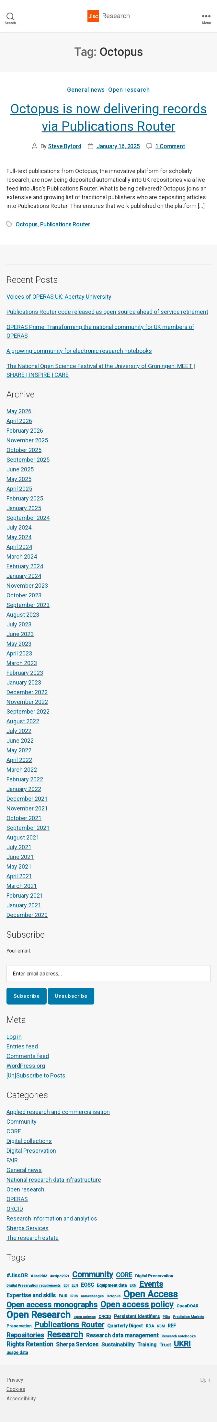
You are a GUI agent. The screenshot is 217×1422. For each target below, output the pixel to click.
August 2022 (22, 721)
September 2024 (28, 517)
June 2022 (20, 740)
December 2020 (27, 915)
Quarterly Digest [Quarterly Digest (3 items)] (125, 1326)
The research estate (32, 1237)
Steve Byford (64, 146)
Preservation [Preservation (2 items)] (18, 1326)
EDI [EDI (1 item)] (66, 1285)
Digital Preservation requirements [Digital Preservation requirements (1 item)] (33, 1285)
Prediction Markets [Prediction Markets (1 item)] (188, 1317)
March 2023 (21, 663)
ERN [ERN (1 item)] (133, 1285)
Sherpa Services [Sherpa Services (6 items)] (77, 1344)
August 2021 (22, 837)
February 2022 (24, 779)
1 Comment (170, 146)
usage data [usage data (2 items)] (17, 1352)
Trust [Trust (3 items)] (165, 1345)
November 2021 (27, 808)
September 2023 (28, 605)
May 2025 (18, 479)
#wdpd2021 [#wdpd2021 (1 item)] (59, 1276)
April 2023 (19, 653)
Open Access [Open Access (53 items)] (150, 1294)
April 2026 (19, 420)
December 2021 (27, 798)
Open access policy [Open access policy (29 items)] (137, 1304)
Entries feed (22, 1046)
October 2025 (23, 450)
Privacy (14, 1380)
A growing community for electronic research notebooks (79, 350)
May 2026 (18, 411)
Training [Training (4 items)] (146, 1345)
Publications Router (65, 224)
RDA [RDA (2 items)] (150, 1326)
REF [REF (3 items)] (172, 1326)
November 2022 (27, 701)
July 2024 (18, 527)
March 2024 (21, 556)
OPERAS (17, 1199)
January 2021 (23, 905)
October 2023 (23, 595)
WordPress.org (25, 1065)
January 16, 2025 (118, 146)
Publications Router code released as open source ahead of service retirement (107, 311)
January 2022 (23, 789)
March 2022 (21, 769)
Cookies (15, 1389)
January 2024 (23, 575)
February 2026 (24, 430)
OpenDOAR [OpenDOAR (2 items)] (187, 1306)
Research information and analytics (51, 1218)
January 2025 (23, 508)
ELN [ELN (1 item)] (75, 1285)
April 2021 (19, 876)
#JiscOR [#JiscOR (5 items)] (17, 1275)
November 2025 (27, 440)
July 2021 (18, 847)
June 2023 (20, 634)
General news (86, 89)
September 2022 (28, 711)
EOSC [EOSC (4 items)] (87, 1285)
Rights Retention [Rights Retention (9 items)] (29, 1344)
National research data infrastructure (53, 1179)
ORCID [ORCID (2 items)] (104, 1316)
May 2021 (18, 866)
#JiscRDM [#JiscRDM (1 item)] (39, 1276)
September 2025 (28, 459)
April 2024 (19, 546)
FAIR (12, 1160)
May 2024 (18, 537)
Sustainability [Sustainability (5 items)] (117, 1344)
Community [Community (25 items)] (92, 1274)
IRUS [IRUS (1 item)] (74, 1296)
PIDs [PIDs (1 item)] (166, 1317)
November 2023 (27, 585)
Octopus (27, 224)
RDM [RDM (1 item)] (161, 1326)
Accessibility (21, 1399)
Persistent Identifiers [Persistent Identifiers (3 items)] (137, 1316)
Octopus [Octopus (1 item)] (113, 1296)
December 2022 (27, 692)
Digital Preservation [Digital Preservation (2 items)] (154, 1275)
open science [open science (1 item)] (85, 1317)
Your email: (18, 951)
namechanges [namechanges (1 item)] (92, 1296)
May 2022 (18, 750)
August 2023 (22, 614)
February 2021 (24, 895)
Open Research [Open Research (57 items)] (38, 1314)
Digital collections (29, 1141)
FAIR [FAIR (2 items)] (63, 1295)
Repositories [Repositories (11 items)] (25, 1335)
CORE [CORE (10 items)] (124, 1275)
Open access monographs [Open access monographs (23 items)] (51, 1304)
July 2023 (18, 624)
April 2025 (19, 488)
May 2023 (18, 643)
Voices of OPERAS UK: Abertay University (58, 296)
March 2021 (21, 885)
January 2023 (23, 682)
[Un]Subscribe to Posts (35, 1075)
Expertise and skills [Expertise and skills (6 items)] (31, 1295)
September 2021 (28, 827)
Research (116, 16)
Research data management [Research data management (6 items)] (122, 1335)
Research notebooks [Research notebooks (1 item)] (179, 1336)
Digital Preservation (31, 1150)
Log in (14, 1036)
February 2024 (24, 566)
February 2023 (24, 672)
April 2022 (19, 760)
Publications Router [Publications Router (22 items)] (69, 1324)
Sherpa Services (27, 1228)
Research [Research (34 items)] (65, 1334)
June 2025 (20, 469)
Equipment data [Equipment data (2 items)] (112, 1285)
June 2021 (20, 856)
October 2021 (23, 818)
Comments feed (27, 1056)
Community (21, 1121)
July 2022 (18, 730)
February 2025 (24, 498)
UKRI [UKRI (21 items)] (182, 1343)
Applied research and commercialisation (58, 1111)
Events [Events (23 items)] (151, 1284)
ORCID (14, 1208)
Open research (129, 89)
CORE (13, 1131)
